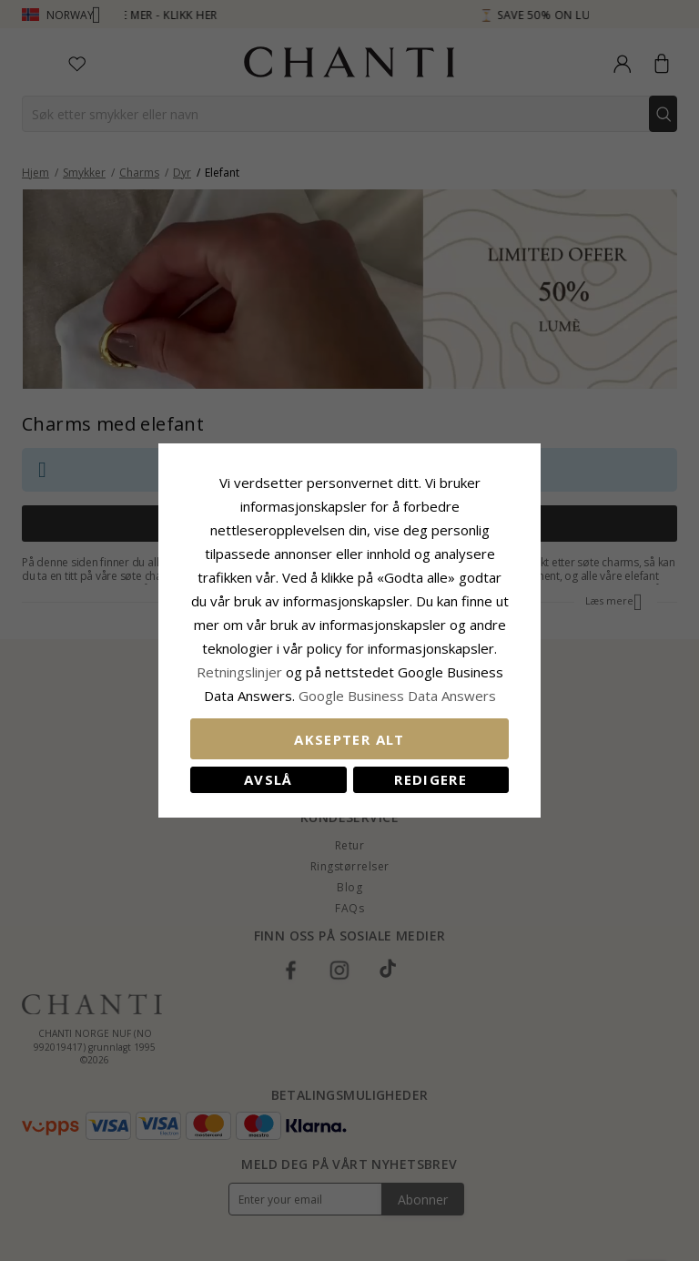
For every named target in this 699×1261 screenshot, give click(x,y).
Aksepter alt (349, 739)
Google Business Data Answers (397, 695)
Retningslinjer (241, 672)
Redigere (430, 779)
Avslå (268, 779)
